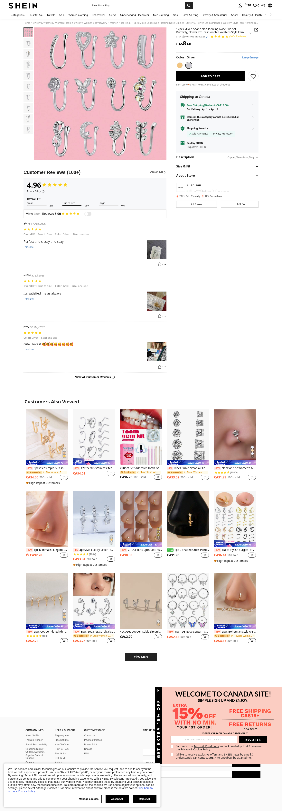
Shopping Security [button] (197, 128)
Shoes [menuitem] (234, 14)
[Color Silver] (185, 57)
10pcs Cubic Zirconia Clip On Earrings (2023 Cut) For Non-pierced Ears (188, 468)
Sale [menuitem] (61, 14)
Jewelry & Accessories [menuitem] (214, 14)
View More (141, 656)
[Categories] (18, 15)
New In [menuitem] (51, 14)
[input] (204, 739)
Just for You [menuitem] (36, 14)
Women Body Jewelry (95, 23)
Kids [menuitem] (175, 14)
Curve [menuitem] (112, 14)
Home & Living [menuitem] (190, 14)
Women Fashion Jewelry (68, 23)
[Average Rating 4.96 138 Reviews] (228, 37)
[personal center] (240, 5)
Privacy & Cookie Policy (195, 749)
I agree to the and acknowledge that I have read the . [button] (220, 747)
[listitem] (47, 447)
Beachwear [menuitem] (98, 14)
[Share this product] (256, 29)
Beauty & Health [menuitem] (252, 14)
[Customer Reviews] (95, 172)
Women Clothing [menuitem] (78, 14)
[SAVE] (253, 76)
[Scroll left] (266, 15)
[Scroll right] (270, 15)
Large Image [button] (250, 57)
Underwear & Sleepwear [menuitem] (134, 14)
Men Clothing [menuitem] (161, 14)
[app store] (149, 756)
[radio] (179, 65)
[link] (248, 5)
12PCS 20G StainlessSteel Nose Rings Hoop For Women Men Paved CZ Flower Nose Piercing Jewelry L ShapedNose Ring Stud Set (94, 468)
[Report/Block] (164, 264)
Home (27, 23)
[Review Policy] (36, 191)
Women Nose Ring (119, 23)
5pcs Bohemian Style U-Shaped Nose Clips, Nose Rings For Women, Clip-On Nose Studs (235, 631)
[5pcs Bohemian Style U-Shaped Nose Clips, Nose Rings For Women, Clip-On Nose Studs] (235, 601)
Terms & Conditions (206, 746)
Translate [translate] (29, 247)
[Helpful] (159, 264)
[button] (137, 5)
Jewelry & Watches (43, 23)
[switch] (87, 214)
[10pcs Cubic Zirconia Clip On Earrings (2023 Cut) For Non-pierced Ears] (188, 437)
